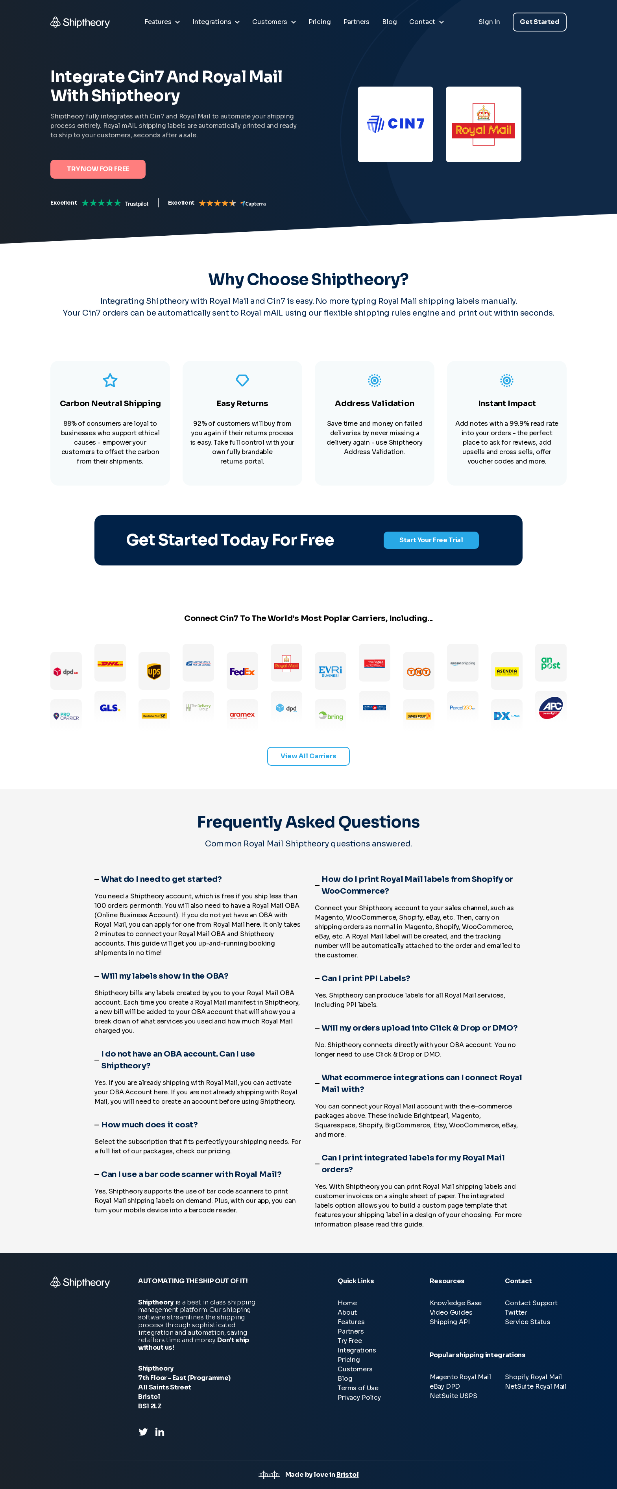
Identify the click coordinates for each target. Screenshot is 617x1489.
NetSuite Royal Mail (536, 1386)
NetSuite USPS (453, 1396)
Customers (355, 1369)
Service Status (527, 1322)
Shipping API (450, 1322)
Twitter (516, 1312)
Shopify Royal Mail (533, 1377)
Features (351, 1322)
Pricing (349, 1360)
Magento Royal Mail (460, 1377)
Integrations (357, 1350)
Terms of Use (358, 1388)
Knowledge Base (456, 1303)
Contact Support (531, 1303)
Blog (345, 1378)
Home (347, 1303)
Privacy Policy (359, 1397)
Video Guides (451, 1312)
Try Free (350, 1341)
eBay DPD (445, 1386)
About (347, 1312)
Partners (351, 1331)
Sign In (489, 22)
